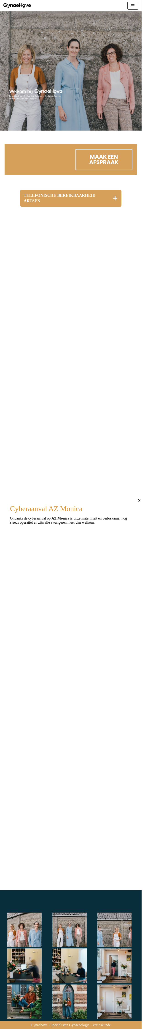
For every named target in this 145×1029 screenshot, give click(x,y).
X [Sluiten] (139, 501)
